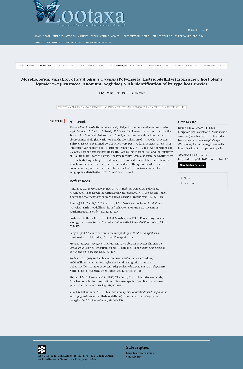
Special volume (100, 36)
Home (37, 36)
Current (58, 36)
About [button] (115, 36)
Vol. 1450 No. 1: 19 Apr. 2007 (38, 65)
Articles (70, 36)
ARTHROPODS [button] (74, 42)
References (189, 183)
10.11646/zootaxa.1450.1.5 (128, 65)
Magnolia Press (61, 359)
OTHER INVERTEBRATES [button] (99, 42)
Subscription (132, 36)
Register (193, 29)
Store (46, 36)
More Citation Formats (192, 164)
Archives (83, 36)
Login (205, 29)
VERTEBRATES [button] (54, 42)
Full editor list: (163, 36)
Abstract (188, 178)
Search (146, 36)
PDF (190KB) (56, 121)
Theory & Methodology (189, 36)
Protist (39, 42)
